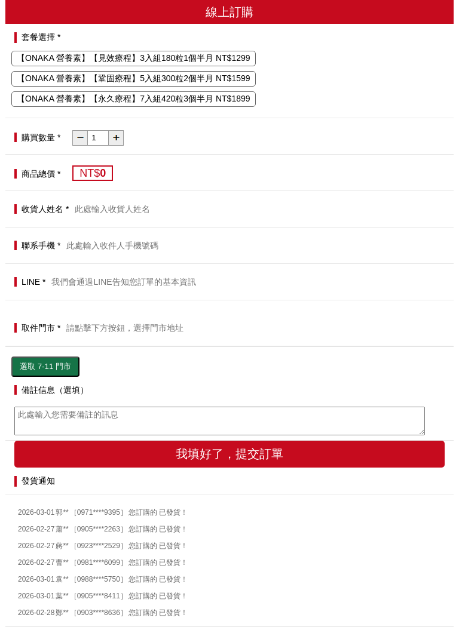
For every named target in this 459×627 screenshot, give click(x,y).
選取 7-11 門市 (45, 366)
